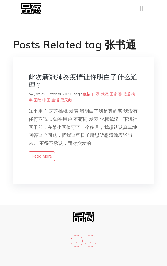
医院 (37, 99)
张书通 (124, 93)
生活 (55, 99)
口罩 (96, 93)
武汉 (105, 93)
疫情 (87, 93)
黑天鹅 (66, 99)
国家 (113, 93)
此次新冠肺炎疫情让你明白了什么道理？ (83, 81)
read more (41, 156)
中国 (46, 99)
